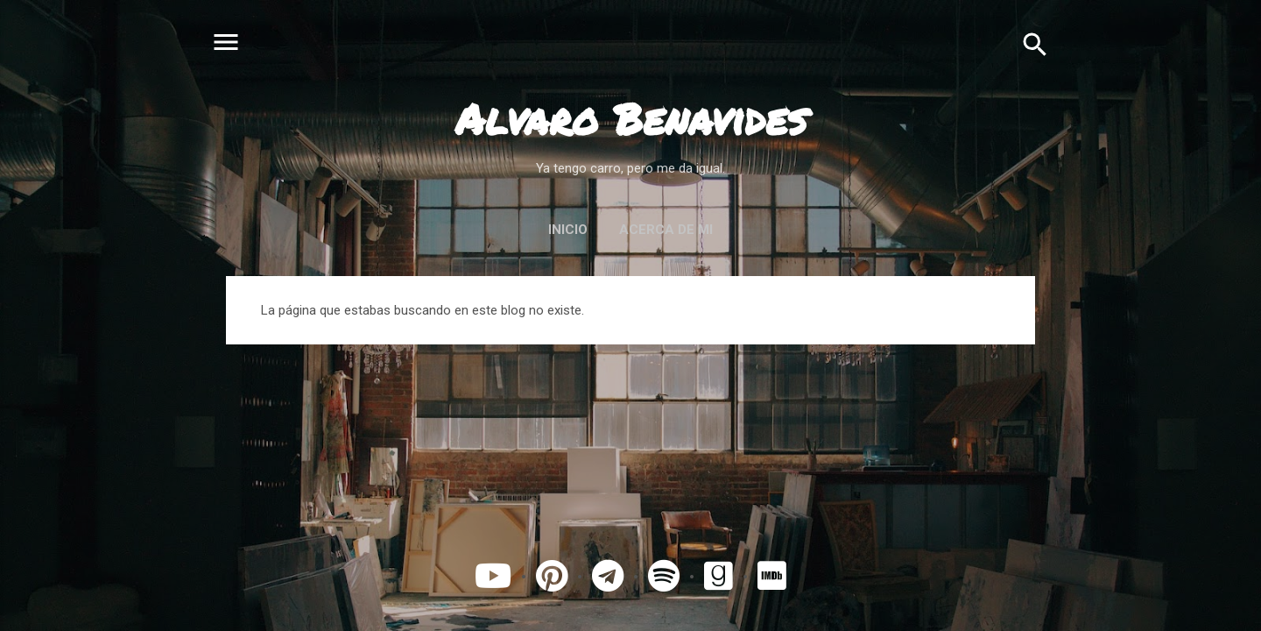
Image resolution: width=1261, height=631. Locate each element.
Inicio (568, 230)
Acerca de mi (666, 230)
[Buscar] (1035, 44)
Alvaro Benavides (631, 118)
